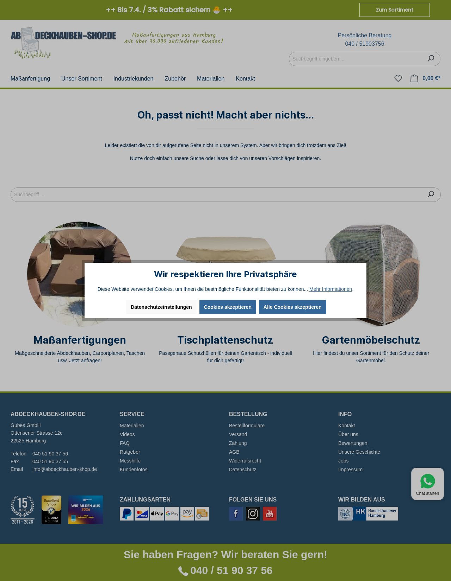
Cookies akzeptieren (228, 307)
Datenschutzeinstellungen (161, 307)
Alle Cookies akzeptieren (293, 307)
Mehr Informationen (330, 289)
